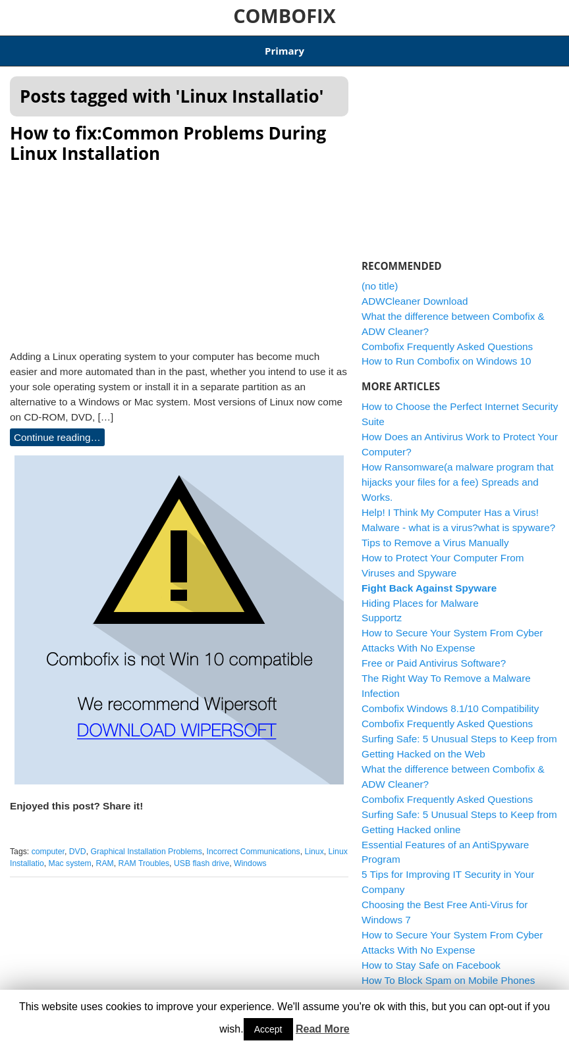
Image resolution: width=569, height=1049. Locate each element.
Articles (69, 47)
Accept (268, 1029)
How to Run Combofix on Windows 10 (446, 353)
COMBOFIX (284, 15)
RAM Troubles (144, 855)
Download (125, 47)
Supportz (382, 609)
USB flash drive (201, 855)
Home (23, 47)
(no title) (380, 277)
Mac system (70, 855)
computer (48, 843)
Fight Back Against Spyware (429, 579)
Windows (250, 855)
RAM (105, 855)
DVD (77, 843)
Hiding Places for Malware (420, 594)
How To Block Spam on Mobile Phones (448, 971)
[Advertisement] (179, 245)
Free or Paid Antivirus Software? (434, 655)
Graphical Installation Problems (146, 843)
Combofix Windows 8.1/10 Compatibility (246, 47)
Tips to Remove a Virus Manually (435, 534)
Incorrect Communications (253, 843)
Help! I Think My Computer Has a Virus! (450, 503)
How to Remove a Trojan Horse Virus (445, 986)
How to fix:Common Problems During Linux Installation (168, 135)
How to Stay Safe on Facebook (431, 957)
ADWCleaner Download (392, 47)
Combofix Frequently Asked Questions (447, 338)
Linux (314, 843)
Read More (323, 1029)
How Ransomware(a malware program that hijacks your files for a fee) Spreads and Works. (458, 474)
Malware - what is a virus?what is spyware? (458, 518)
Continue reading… (57, 429)
